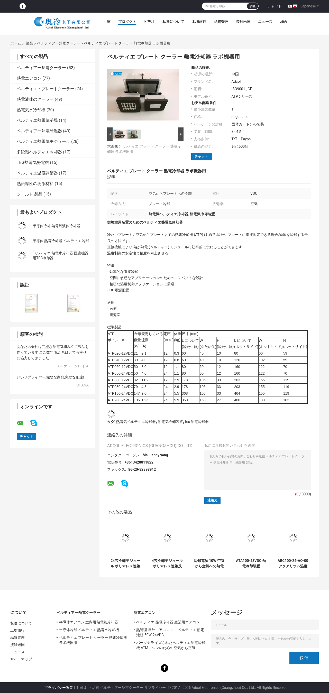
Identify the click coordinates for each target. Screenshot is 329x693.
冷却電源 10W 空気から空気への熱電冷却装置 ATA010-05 (209, 563)
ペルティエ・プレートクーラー (45, 88)
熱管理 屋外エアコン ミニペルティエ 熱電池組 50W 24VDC (170, 632)
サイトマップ (21, 659)
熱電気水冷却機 (31, 109)
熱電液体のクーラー (35, 99)
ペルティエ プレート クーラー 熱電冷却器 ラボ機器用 (93, 640)
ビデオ (149, 22)
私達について (173, 22)
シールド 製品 (29, 194)
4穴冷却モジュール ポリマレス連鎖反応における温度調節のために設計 (167, 563)
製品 (29, 43)
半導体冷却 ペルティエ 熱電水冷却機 (89, 630)
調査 (253, 6)
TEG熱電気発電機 (33, 162)
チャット (274, 6)
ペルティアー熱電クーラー (58, 43)
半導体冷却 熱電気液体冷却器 (56, 226)
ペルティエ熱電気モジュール (43, 141)
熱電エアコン (29, 78)
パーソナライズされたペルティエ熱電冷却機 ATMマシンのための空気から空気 (170, 645)
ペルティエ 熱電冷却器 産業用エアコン (168, 622)
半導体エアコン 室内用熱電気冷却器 (88, 622)
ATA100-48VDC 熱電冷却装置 (251, 563)
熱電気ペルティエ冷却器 (136, 422)
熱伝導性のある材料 (35, 183)
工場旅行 (199, 22)
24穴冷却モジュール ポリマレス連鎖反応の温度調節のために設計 (125, 563)
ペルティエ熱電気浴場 (37, 120)
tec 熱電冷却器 (197, 422)
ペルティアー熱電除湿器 (39, 130)
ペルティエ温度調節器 (37, 173)
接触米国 (243, 22)
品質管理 (221, 22)
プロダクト (127, 22)
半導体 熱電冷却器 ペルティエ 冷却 (61, 241)
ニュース (265, 22)
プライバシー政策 (58, 688)
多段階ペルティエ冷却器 (39, 152)
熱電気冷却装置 (170, 422)
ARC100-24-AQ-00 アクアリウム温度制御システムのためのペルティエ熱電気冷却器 (293, 563)
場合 (283, 22)
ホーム (15, 43)
